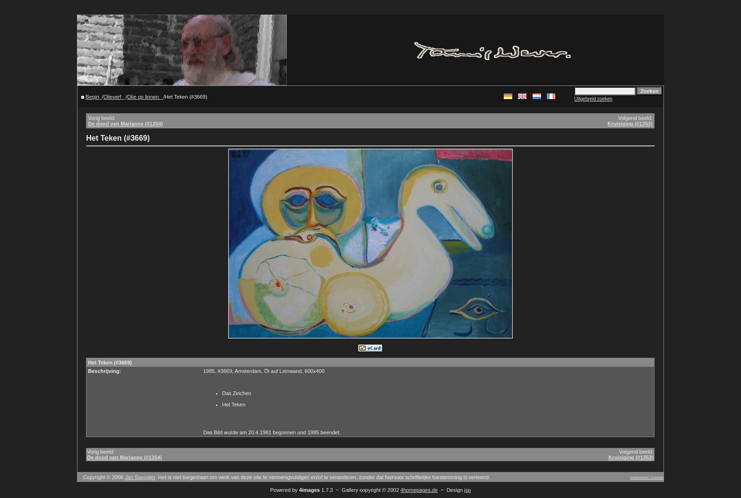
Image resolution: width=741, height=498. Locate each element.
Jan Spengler (140, 477)
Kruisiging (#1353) (629, 124)
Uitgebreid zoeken (593, 98)
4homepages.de (419, 490)
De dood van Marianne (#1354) (125, 124)
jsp (467, 490)
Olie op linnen (143, 97)
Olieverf (113, 97)
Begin (92, 97)
